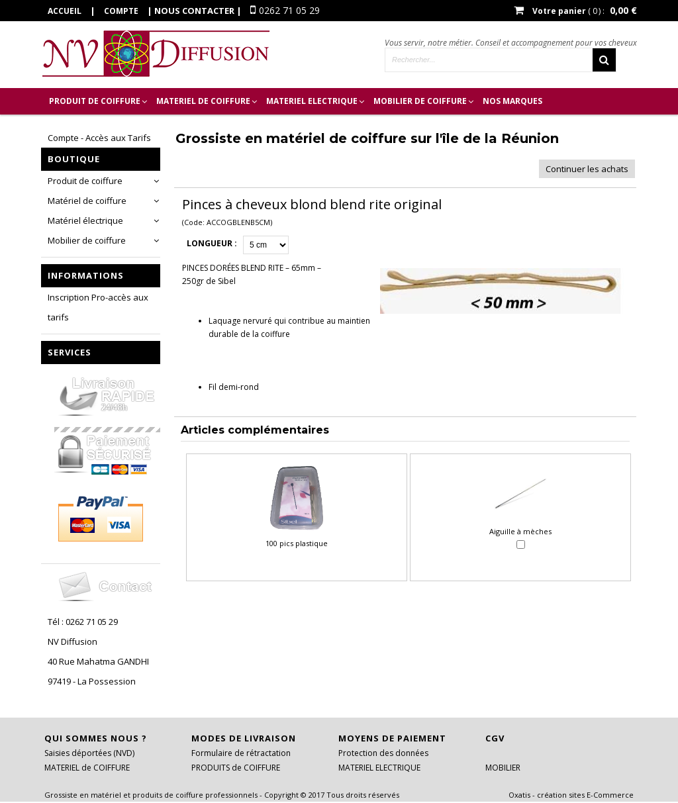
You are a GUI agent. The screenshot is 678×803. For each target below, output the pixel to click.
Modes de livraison (243, 738)
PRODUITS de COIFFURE (235, 767)
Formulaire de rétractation (241, 753)
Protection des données (383, 753)
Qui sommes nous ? (95, 738)
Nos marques (512, 101)
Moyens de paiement (392, 738)
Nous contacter (194, 11)
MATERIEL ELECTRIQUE (312, 101)
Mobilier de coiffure (87, 240)
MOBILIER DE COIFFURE (420, 101)
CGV (495, 738)
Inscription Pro (85, 127)
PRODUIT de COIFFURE (94, 101)
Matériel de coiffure (87, 201)
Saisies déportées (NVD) (89, 753)
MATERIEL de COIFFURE (203, 101)
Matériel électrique (85, 220)
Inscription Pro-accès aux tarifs (98, 307)
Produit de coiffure (85, 181)
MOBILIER (502, 767)
